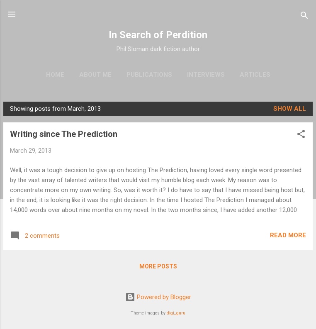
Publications (149, 74)
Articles (255, 74)
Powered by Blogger (158, 297)
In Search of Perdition (158, 35)
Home (55, 74)
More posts (158, 266)
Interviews (206, 74)
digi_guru (176, 313)
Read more (288, 235)
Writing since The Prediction (63, 134)
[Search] (304, 16)
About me (95, 74)
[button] (301, 135)
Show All (289, 108)
